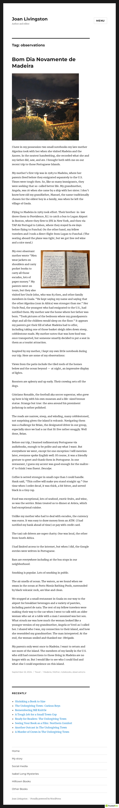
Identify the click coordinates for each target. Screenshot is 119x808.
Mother (56, 672)
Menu (100, 20)
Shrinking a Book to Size (30, 701)
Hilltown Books (21, 781)
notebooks (66, 672)
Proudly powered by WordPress (45, 798)
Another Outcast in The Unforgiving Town (41, 727)
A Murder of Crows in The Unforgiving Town (42, 731)
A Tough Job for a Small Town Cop (36, 714)
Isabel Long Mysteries (25, 773)
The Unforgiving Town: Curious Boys (37, 705)
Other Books (20, 789)
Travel (38, 672)
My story (17, 758)
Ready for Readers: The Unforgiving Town (40, 718)
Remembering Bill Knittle (30, 710)
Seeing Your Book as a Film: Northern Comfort (43, 723)
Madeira (47, 672)
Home (16, 751)
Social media (20, 766)
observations (78, 672)
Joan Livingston (30, 19)
